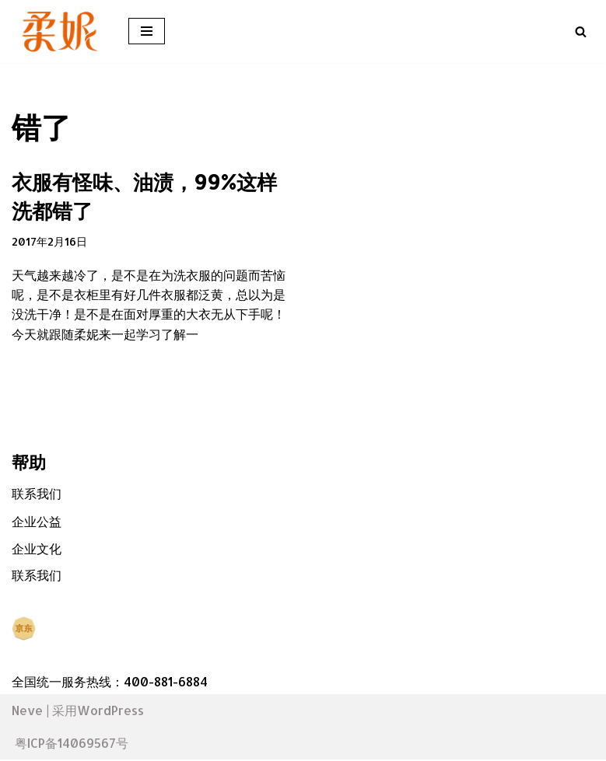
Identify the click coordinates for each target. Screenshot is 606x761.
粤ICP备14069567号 (72, 744)
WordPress (110, 711)
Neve (27, 711)
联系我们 (36, 495)
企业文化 (36, 550)
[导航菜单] (146, 31)
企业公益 (36, 522)
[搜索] (581, 31)
